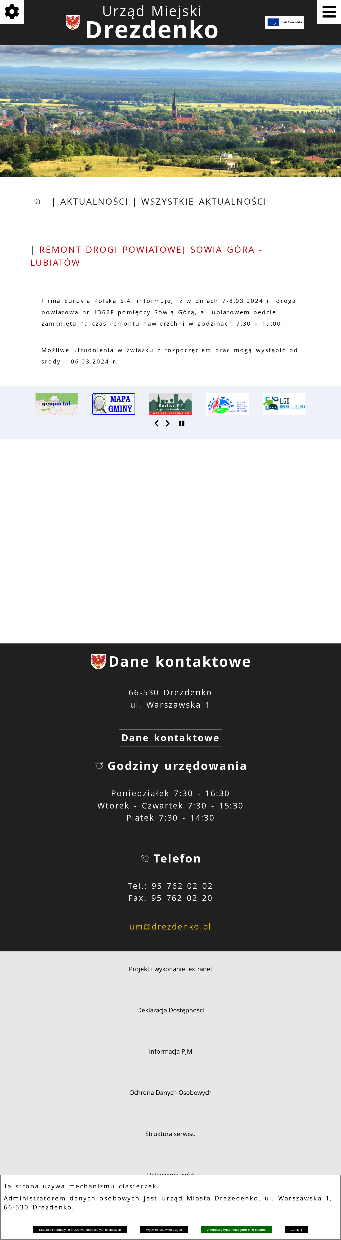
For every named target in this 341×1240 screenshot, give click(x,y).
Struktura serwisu (170, 1134)
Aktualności (94, 201)
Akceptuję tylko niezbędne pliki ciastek (236, 1229)
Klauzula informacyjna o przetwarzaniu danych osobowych (80, 1229)
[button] (157, 423)
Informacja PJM (170, 1051)
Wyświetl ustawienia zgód (164, 1229)
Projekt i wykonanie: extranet (170, 969)
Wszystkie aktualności (204, 201)
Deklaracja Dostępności (170, 1010)
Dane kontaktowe (170, 737)
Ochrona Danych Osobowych (170, 1092)
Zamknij (296, 1229)
